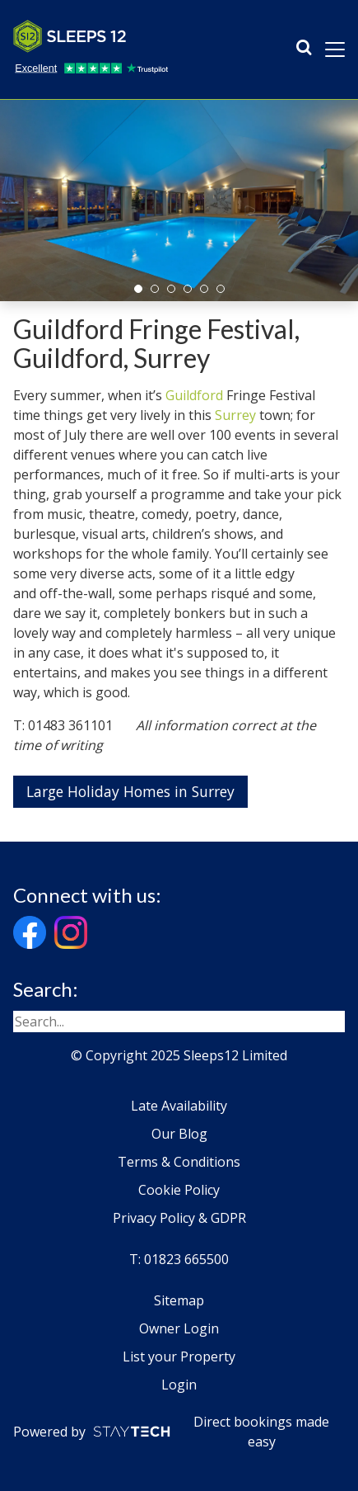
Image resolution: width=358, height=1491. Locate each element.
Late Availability (179, 1106)
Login (179, 1384)
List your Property (179, 1356)
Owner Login (179, 1328)
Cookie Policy (179, 1190)
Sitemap (179, 1300)
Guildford (194, 395)
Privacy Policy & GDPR (179, 1218)
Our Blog (179, 1134)
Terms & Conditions (179, 1162)
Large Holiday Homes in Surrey (130, 791)
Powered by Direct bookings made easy (171, 1432)
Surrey (235, 415)
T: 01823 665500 (179, 1259)
